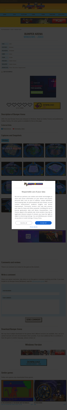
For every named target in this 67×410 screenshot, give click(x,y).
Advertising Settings (26, 216)
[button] (33, 227)
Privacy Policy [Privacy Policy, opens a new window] (37, 218)
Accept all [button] (43, 223)
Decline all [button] (23, 223)
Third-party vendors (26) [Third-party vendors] (32, 206)
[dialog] (33, 205)
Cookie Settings (28, 218)
